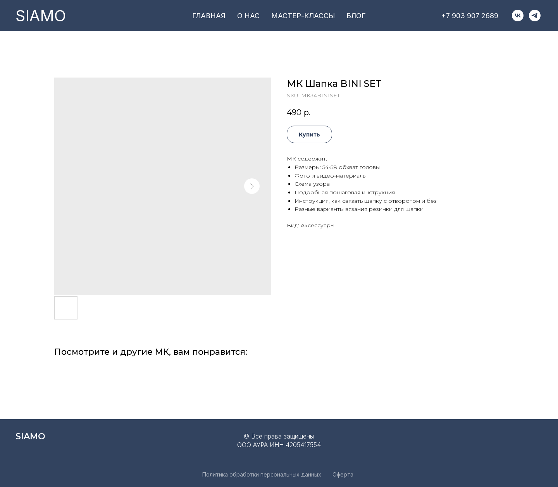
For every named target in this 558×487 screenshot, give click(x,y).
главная (209, 16)
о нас (248, 16)
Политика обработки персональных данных (261, 474)
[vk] (518, 15)
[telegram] (535, 15)
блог (356, 16)
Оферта (342, 474)
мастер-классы (303, 16)
